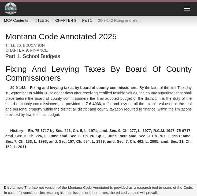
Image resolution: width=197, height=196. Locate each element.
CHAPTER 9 (65, 20)
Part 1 (87, 20)
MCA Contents (16, 20)
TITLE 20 (42, 20)
